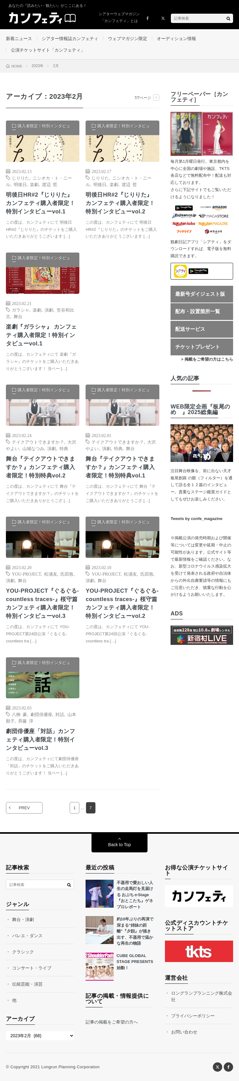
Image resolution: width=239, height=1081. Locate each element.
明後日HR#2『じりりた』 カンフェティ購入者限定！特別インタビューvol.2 (120, 203)
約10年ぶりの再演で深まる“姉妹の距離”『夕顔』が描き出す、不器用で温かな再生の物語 (135, 931)
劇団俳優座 (41, 714)
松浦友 (50, 574)
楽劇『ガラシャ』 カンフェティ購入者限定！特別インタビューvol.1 (41, 335)
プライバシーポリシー (193, 1015)
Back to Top (119, 844)
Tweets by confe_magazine (197, 518)
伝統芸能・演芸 (27, 984)
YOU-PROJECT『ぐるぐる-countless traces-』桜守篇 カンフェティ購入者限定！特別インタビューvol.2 (122, 603)
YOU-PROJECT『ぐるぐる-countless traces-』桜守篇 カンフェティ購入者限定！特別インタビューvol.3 (42, 603)
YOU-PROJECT (26, 574)
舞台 (18, 316)
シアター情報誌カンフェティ (70, 38)
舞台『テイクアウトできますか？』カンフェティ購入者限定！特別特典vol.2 (40, 467)
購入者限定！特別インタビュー (41, 128)
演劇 (49, 310)
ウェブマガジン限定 (127, 38)
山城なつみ (33, 448)
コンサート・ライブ (31, 967)
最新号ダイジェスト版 (200, 294)
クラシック (23, 951)
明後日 (20, 184)
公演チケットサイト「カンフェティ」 (48, 50)
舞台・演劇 (23, 919)
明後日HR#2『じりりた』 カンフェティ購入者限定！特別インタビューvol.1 (40, 203)
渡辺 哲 (49, 184)
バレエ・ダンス (27, 935)
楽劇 (34, 184)
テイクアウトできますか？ (38, 442)
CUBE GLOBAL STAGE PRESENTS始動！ (135, 961)
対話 (59, 714)
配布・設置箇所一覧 (197, 311)
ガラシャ (20, 310)
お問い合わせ (184, 1031)
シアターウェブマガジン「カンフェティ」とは (119, 17)
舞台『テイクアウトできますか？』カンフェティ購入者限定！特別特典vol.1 (120, 467)
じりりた (20, 178)
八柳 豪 (19, 714)
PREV (24, 807)
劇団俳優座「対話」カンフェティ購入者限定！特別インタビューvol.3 (40, 739)
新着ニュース (19, 38)
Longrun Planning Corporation (70, 1067)
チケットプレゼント (197, 346)
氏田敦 (66, 574)
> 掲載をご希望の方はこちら (207, 359)
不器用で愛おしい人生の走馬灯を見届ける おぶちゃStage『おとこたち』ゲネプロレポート (135, 894)
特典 (63, 448)
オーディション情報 (176, 38)
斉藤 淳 (25, 720)
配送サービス (190, 329)
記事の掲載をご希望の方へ (112, 1021)
